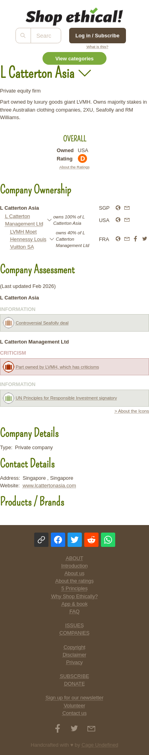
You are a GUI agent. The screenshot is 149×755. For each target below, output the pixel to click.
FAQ (75, 611)
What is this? (97, 46)
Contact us (74, 713)
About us (74, 573)
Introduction (74, 566)
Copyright (74, 647)
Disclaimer (75, 655)
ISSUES (74, 625)
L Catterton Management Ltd (24, 220)
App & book (74, 604)
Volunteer (74, 706)
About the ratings (74, 581)
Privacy (74, 662)
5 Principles (74, 588)
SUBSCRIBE (74, 676)
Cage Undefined (99, 745)
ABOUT (74, 558)
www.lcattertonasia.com (49, 486)
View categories (74, 59)
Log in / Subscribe (97, 36)
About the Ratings (74, 167)
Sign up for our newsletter (75, 698)
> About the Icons (131, 411)
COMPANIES (75, 633)
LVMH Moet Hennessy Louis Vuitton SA (28, 239)
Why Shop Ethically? (74, 596)
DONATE (74, 684)
